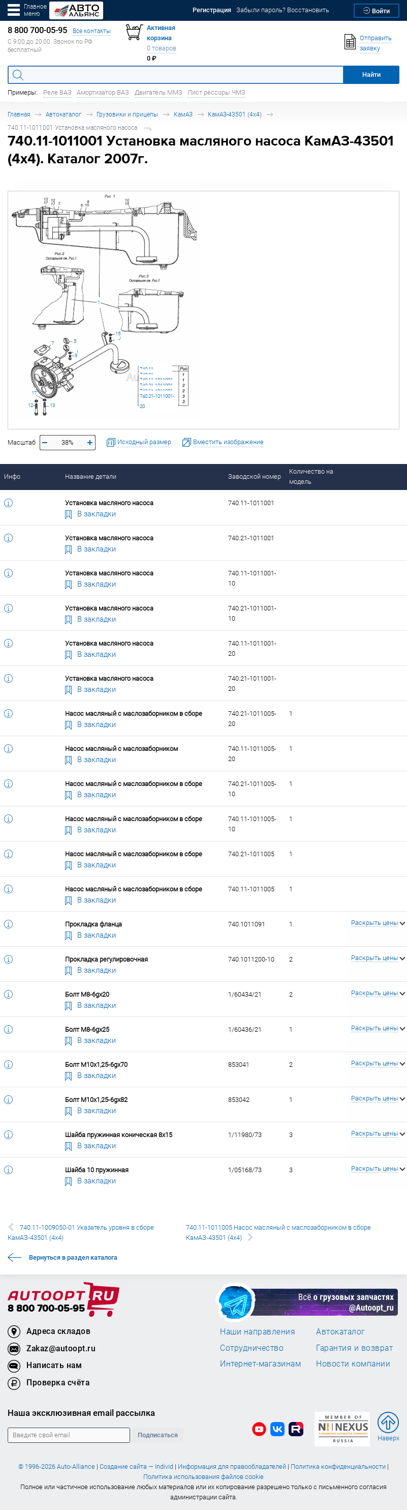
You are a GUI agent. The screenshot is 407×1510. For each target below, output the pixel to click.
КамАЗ (183, 114)
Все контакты (92, 31)
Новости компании (353, 1363)
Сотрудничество (252, 1347)
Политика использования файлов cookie (203, 1476)
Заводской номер (254, 476)
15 (117, 333)
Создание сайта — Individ (136, 1466)
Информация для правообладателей (232, 1466)
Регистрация (212, 10)
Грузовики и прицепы (127, 114)
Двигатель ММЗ (158, 92)
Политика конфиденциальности (338, 1466)
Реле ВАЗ (57, 92)
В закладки (90, 513)
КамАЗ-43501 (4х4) (235, 114)
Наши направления (257, 1331)
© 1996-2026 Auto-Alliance (56, 1466)
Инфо (12, 476)
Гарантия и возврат (354, 1347)
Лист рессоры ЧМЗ (216, 92)
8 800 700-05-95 (46, 1309)
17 (34, 393)
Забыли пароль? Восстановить (282, 10)
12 (30, 405)
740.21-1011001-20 (157, 401)
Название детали (90, 476)
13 (52, 405)
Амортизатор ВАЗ (103, 92)
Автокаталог (63, 114)
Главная (19, 114)
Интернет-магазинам (260, 1363)
